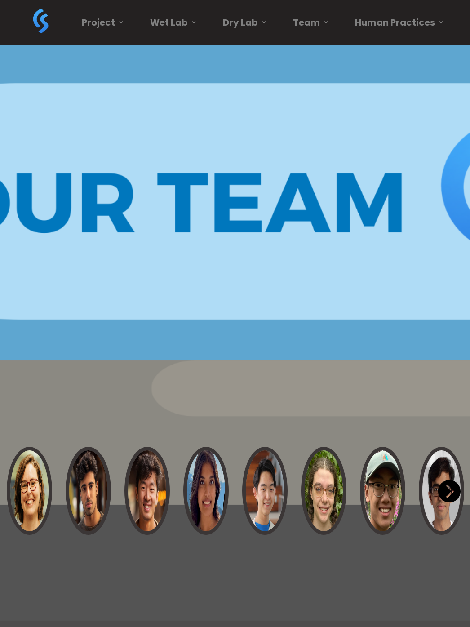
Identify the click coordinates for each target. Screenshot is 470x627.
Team (311, 22)
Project (103, 22)
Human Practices (400, 22)
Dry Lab (245, 22)
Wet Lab (174, 22)
